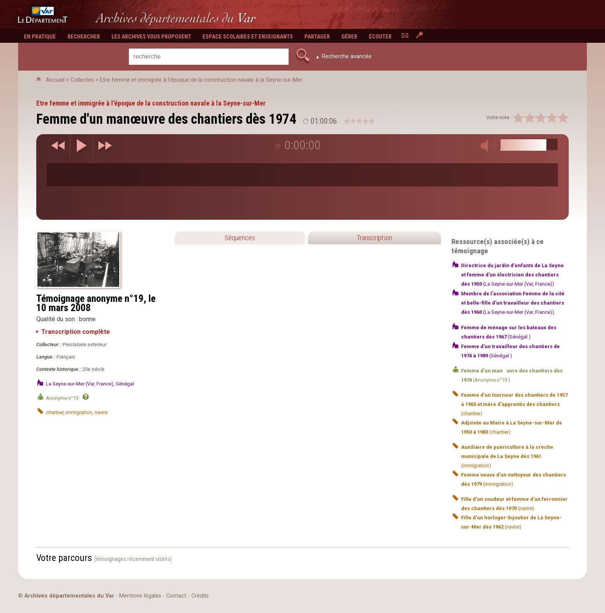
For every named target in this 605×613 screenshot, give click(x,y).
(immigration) (507, 456)
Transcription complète (75, 331)
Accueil (55, 80)
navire (101, 412)
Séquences (240, 237)
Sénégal (125, 384)
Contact (176, 596)
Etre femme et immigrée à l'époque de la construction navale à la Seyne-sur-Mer (201, 80)
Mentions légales (140, 596)
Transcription (374, 237)
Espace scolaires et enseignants (248, 37)
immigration (79, 412)
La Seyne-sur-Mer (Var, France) (79, 384)
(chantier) (514, 404)
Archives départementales (175, 17)
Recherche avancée (347, 56)
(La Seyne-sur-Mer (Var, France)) (512, 275)
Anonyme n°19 (62, 398)
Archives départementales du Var (69, 596)
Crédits (200, 596)
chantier (54, 412)
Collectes (82, 80)
